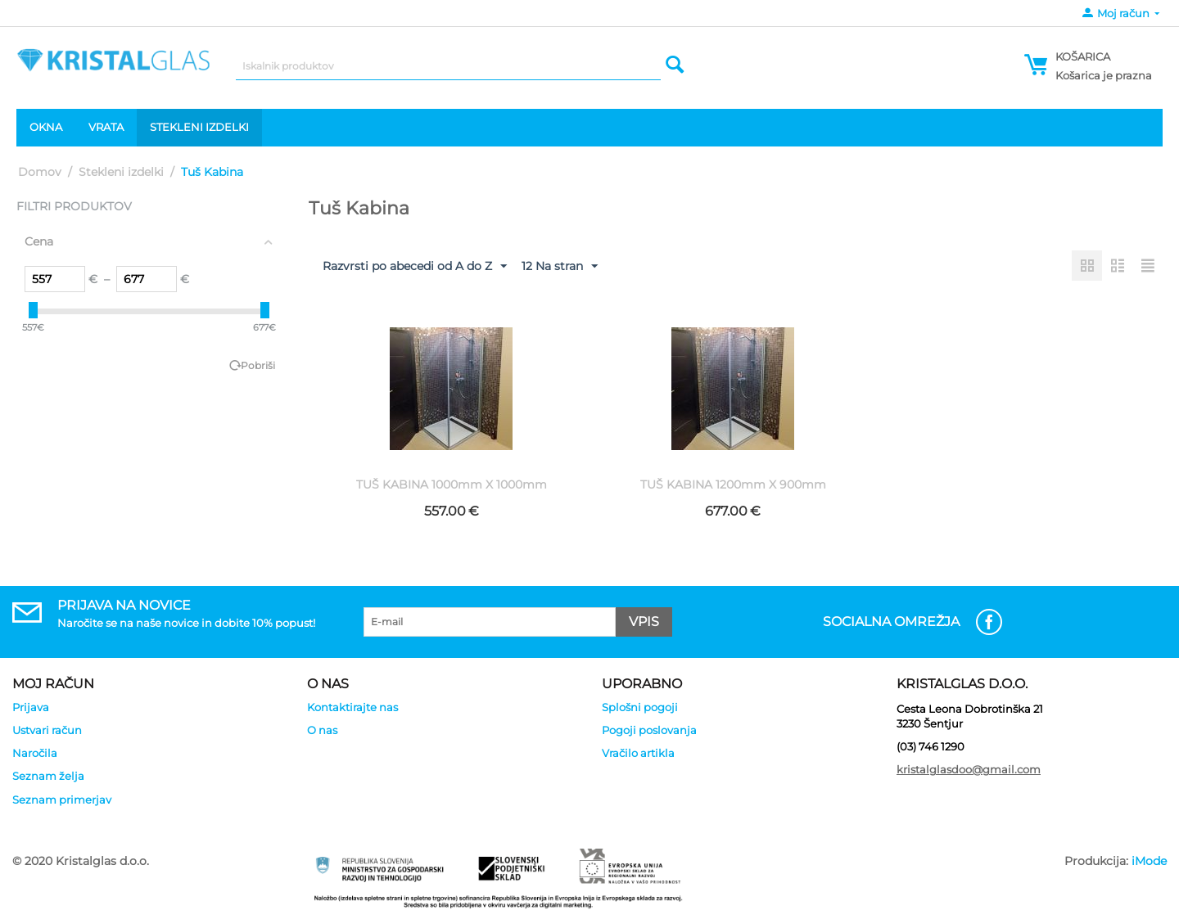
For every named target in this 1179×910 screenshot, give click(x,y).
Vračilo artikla (638, 752)
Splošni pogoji (640, 707)
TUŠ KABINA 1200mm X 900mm (733, 485)
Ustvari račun (47, 730)
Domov (39, 171)
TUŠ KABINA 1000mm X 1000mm (451, 485)
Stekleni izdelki (199, 126)
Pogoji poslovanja (649, 730)
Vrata (106, 126)
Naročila (34, 752)
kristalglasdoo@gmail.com (969, 769)
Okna (45, 126)
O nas (322, 730)
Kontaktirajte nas (352, 707)
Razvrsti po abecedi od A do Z (415, 267)
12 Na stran (560, 267)
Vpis (644, 621)
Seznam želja (48, 775)
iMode (1149, 861)
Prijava (30, 707)
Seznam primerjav (61, 799)
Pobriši (258, 365)
